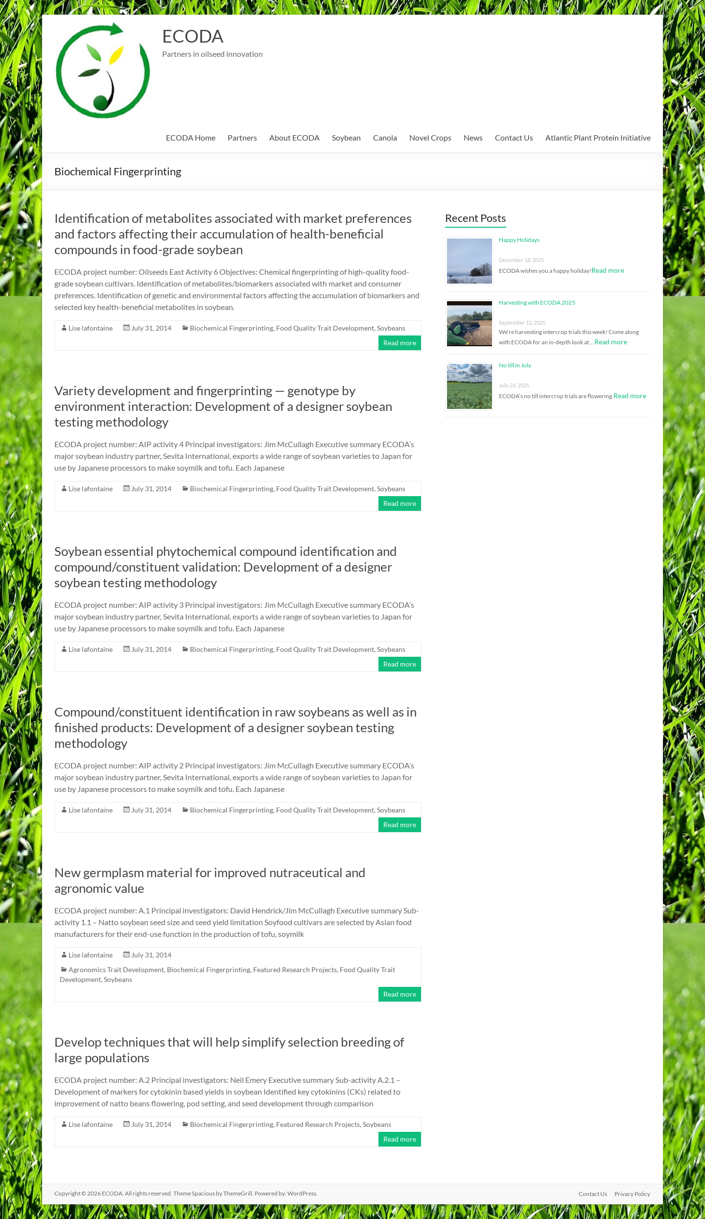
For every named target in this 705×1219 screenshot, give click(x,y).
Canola (385, 137)
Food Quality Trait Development (325, 328)
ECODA (192, 36)
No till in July (515, 365)
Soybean (346, 137)
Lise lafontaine (91, 328)
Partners (242, 137)
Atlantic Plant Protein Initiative (598, 137)
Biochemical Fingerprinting (231, 328)
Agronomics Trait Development (116, 969)
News (473, 137)
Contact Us (514, 137)
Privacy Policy (633, 1193)
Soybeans (391, 328)
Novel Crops (430, 137)
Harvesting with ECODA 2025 (537, 302)
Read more (399, 342)
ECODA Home (190, 137)
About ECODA (294, 137)
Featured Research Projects (295, 969)
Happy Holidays (519, 239)
